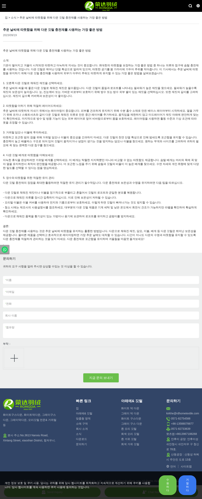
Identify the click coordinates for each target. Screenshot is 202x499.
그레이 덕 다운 (130, 413)
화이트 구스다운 (131, 418)
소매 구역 (82, 423)
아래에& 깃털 (84, 413)
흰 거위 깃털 (129, 439)
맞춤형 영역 (83, 418)
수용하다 (167, 485)
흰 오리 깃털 (129, 428)
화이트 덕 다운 (130, 408)
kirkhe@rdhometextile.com (182, 413)
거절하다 (187, 485)
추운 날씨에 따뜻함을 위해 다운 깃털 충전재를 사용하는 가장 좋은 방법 (63, 17)
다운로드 (81, 439)
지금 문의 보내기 (101, 377)
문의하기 (81, 444)
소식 (13, 17)
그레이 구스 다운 (131, 423)
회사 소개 (82, 428)
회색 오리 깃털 (130, 433)
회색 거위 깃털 (130, 444)
